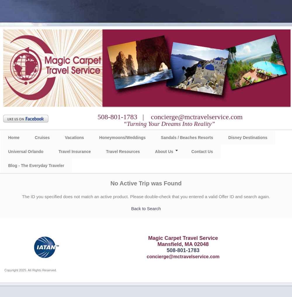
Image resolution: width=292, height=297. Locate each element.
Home (14, 137)
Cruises (42, 137)
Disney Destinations (247, 137)
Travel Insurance (75, 151)
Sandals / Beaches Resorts (187, 137)
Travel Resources (123, 151)
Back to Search (146, 208)
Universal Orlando (26, 151)
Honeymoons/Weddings (122, 137)
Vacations (74, 137)
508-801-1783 (183, 250)
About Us (164, 151)
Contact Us (202, 151)
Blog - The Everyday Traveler (36, 165)
